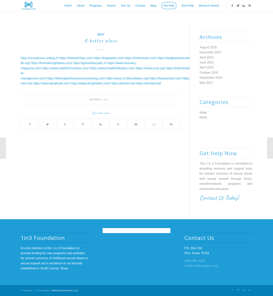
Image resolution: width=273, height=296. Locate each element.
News (100, 34)
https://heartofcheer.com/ (76, 58)
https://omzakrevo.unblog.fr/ (39, 58)
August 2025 (208, 47)
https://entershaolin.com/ (182, 68)
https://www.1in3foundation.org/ (127, 78)
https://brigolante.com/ (109, 58)
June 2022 (206, 62)
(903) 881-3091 (194, 260)
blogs (203, 112)
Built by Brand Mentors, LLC (65, 290)
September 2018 (210, 77)
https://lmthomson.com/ (140, 58)
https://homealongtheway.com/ (51, 63)
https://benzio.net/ (123, 83)
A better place (100, 40)
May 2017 (206, 82)
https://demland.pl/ (148, 83)
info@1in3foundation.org (201, 265)
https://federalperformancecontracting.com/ (76, 78)
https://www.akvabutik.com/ (51, 83)
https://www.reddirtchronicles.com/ (65, 68)
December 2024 (210, 52)
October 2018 (208, 72)
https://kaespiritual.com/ (166, 78)
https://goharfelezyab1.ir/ (90, 63)
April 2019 (206, 67)
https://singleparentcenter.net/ (177, 58)
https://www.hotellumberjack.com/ (112, 68)
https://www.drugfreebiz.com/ (90, 83)
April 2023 (206, 57)
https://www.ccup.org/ (150, 68)
